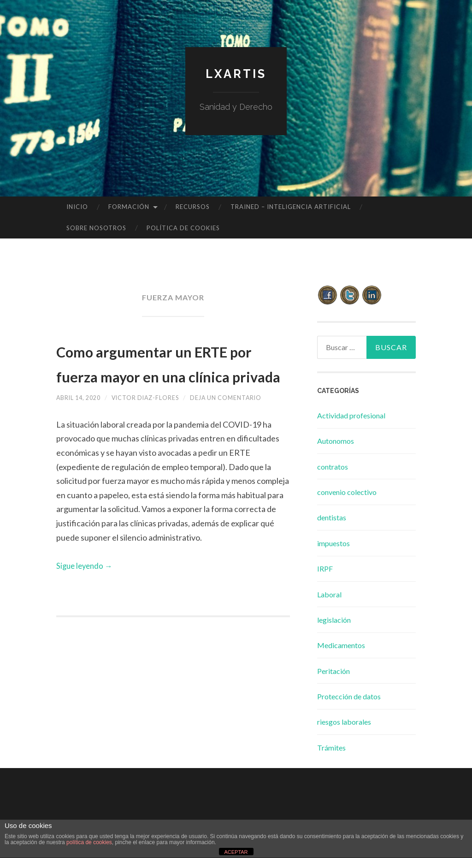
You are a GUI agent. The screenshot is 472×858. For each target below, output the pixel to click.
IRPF (325, 568)
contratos (332, 466)
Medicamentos (341, 645)
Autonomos (335, 440)
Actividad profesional (351, 415)
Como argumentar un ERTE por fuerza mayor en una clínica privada (162, 374)
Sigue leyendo (86, 590)
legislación (334, 619)
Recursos (193, 206)
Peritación (333, 671)
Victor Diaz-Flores (156, 422)
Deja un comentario (246, 422)
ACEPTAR (236, 852)
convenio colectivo (347, 492)
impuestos (333, 543)
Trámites (331, 747)
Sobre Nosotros (96, 228)
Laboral (329, 594)
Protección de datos (349, 696)
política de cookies (89, 842)
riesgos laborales (344, 721)
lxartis (236, 73)
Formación (128, 206)
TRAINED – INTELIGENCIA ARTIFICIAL (290, 206)
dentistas (331, 517)
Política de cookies (183, 228)
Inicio (77, 206)
